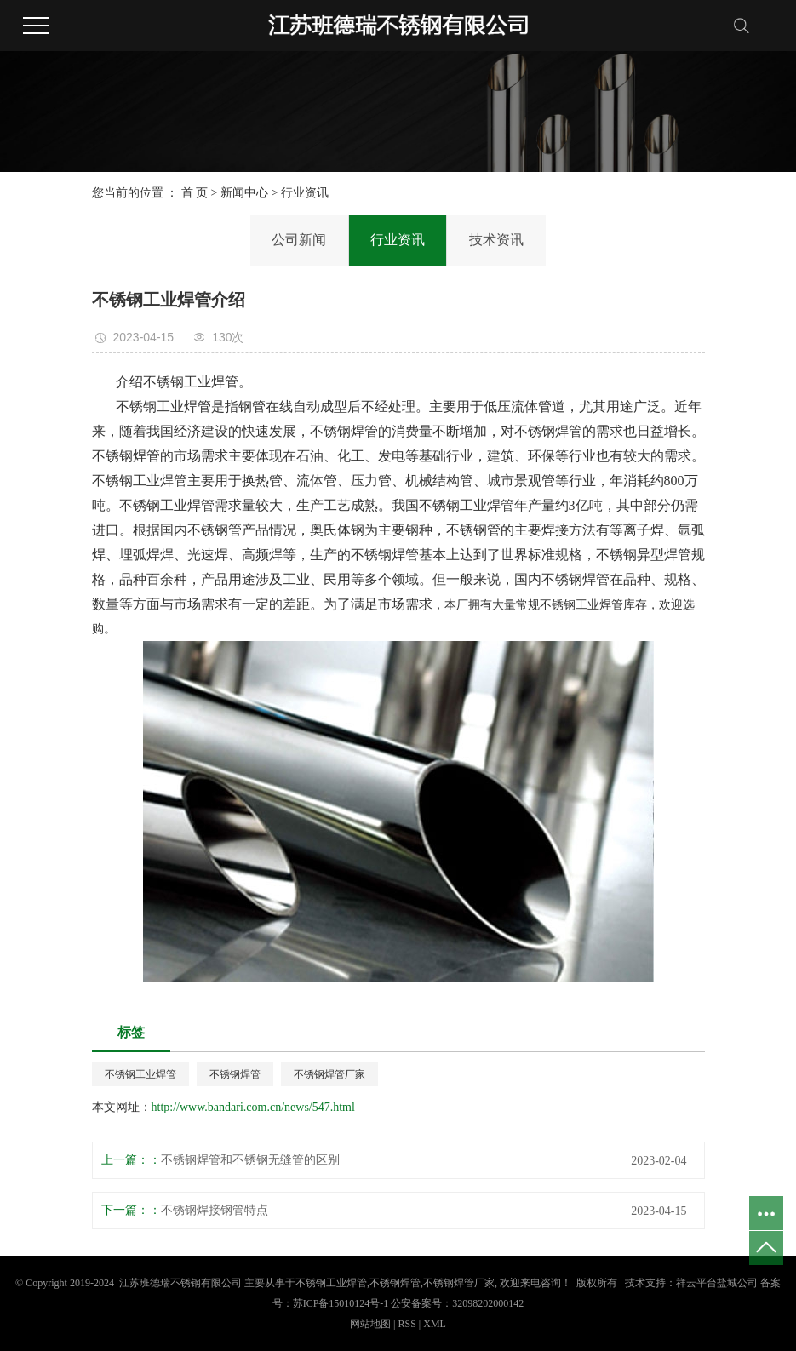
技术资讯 (496, 239)
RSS (406, 1324)
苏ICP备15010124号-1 (341, 1303)
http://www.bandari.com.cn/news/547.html (253, 1107)
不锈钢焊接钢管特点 (214, 1210)
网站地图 (371, 1324)
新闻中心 (244, 192)
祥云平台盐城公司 (717, 1283)
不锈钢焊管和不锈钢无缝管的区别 (250, 1160)
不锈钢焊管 (235, 1074)
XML (434, 1324)
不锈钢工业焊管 (140, 1074)
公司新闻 (299, 239)
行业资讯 (305, 192)
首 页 (195, 192)
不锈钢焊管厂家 (329, 1074)
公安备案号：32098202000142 (457, 1303)
